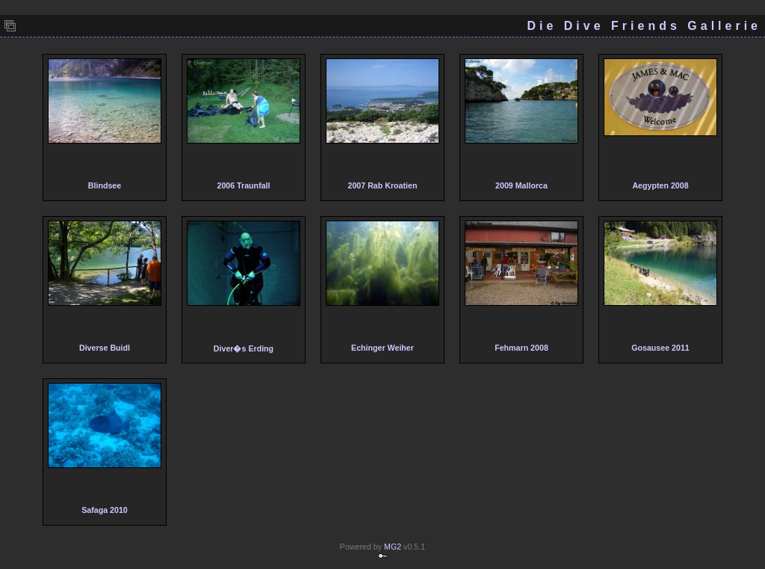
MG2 (392, 546)
